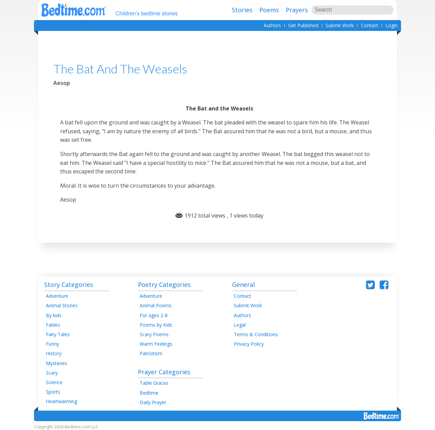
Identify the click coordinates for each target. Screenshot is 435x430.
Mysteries (56, 363)
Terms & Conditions (256, 334)
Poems (269, 10)
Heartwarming (61, 401)
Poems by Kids (156, 325)
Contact (369, 25)
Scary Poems (154, 334)
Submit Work (340, 25)
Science (54, 382)
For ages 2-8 (154, 315)
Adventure (57, 296)
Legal (240, 325)
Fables (53, 325)
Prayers (297, 10)
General (243, 284)
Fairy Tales (58, 334)
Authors (272, 25)
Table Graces (154, 383)
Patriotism (151, 353)
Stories (242, 10)
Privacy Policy (249, 344)
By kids (54, 315)
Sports (53, 392)
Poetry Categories (164, 284)
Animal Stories (61, 305)
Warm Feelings (156, 344)
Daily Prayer (153, 402)
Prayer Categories (164, 372)
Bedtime (149, 393)
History (54, 353)
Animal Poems (156, 305)
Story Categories (68, 284)
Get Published (303, 25)
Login (391, 25)
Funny (52, 344)
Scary (52, 372)
